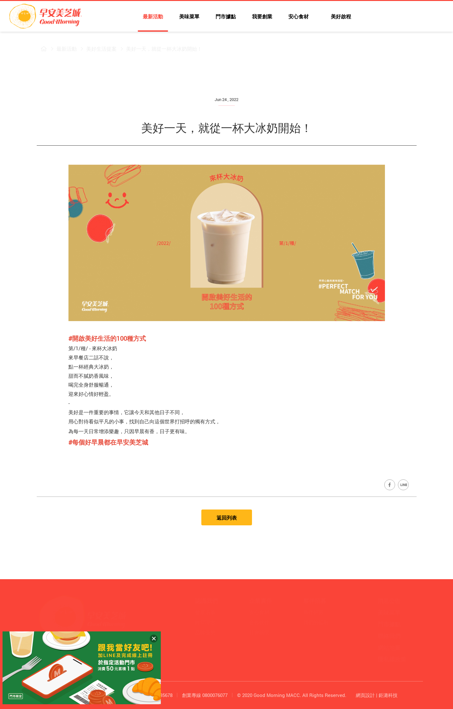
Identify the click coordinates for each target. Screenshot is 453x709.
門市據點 (226, 16)
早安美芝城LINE (414, 17)
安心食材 (298, 16)
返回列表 (227, 517)
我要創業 (262, 16)
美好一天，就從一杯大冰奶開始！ (160, 48)
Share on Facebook (389, 484)
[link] (108, 442)
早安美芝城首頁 (40, 49)
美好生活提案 (97, 48)
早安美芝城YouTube (400, 17)
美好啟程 (340, 16)
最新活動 (153, 16)
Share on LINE (403, 484)
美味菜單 (189, 16)
